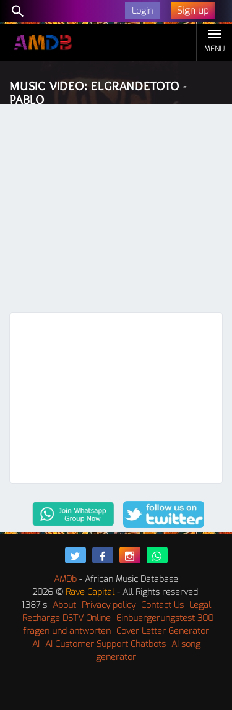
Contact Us (162, 605)
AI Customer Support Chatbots (105, 644)
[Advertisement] (116, 211)
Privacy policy (108, 605)
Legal (200, 605)
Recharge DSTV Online (66, 618)
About (64, 605)
